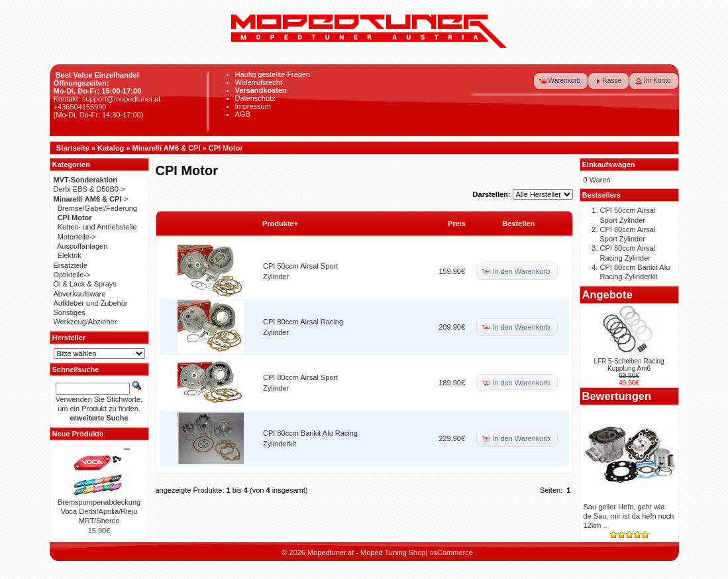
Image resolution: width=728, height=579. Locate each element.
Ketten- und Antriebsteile (97, 227)
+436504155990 (80, 107)
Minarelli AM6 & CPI (166, 148)
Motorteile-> (77, 237)
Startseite (72, 148)
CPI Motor (226, 148)
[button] (561, 81)
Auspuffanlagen (82, 246)
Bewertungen (617, 396)
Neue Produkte (78, 434)
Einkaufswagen (608, 164)
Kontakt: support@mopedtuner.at (107, 99)
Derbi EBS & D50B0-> (90, 189)
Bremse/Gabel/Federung (97, 208)
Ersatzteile (70, 265)
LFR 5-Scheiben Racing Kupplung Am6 (629, 364)
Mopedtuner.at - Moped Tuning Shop (366, 552)
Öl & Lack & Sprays (85, 284)
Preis (457, 223)
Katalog (110, 148)
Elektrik (69, 255)
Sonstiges (69, 312)
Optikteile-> (72, 275)
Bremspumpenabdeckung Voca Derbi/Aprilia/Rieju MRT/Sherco (99, 511)
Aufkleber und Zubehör (91, 303)
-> (91, 199)
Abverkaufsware (80, 294)
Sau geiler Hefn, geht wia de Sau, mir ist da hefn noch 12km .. (629, 516)
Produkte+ (280, 223)
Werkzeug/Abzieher (85, 322)
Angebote (607, 294)
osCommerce (450, 552)
